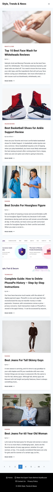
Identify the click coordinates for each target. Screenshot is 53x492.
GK (7, 291)
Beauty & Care (9, 46)
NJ (7, 59)
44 (39, 467)
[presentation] (26, 27)
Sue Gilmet (9, 136)
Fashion (7, 201)
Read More (10, 81)
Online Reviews (10, 124)
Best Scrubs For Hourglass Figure (25, 205)
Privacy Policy (33, 481)
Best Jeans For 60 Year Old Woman (26, 433)
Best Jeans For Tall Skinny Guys (24, 360)
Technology (9, 274)
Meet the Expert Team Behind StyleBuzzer (31, 478)
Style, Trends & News (29, 486)
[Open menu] (49, 3)
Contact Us (20, 481)
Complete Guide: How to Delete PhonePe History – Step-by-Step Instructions (24, 282)
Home (9, 478)
